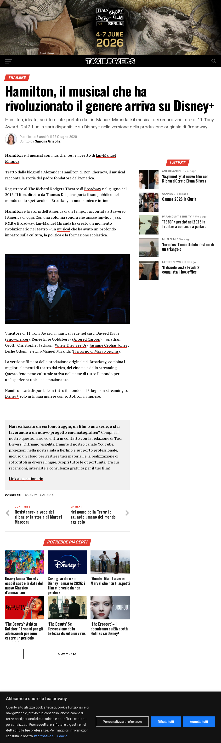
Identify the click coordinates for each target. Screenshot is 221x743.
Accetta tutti (199, 722)
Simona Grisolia (48, 141)
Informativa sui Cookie (50, 736)
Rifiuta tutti (166, 722)
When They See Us (70, 345)
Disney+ (12, 396)
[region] (110, 717)
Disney (32, 495)
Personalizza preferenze (122, 722)
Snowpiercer (17, 339)
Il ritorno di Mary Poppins (96, 351)
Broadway (92, 188)
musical (63, 229)
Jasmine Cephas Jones (108, 345)
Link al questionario (26, 478)
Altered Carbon (87, 339)
